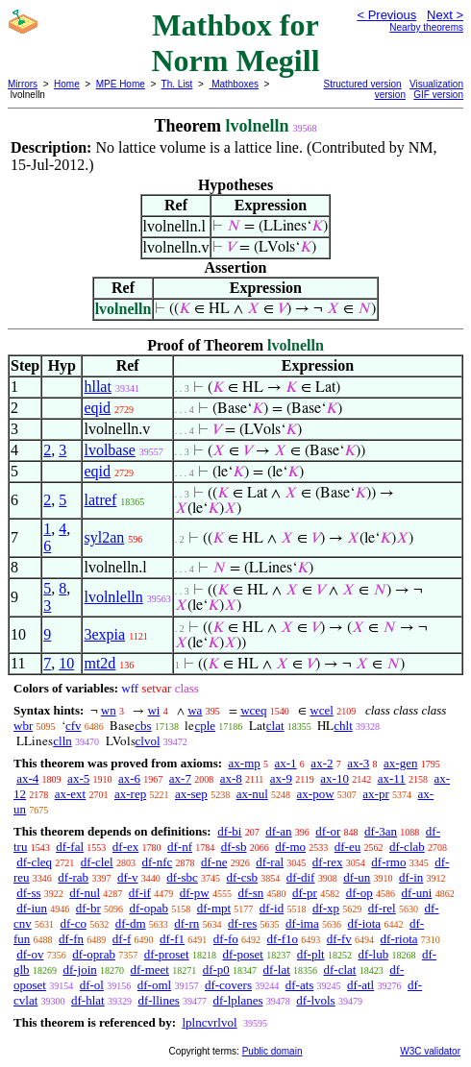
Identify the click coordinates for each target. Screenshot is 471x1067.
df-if (140, 892)
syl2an (104, 537)
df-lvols (315, 1000)
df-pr (304, 892)
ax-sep (191, 794)
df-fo (225, 939)
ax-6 (129, 778)
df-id (272, 908)
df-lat (276, 969)
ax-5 (78, 778)
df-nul (84, 892)
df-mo (290, 846)
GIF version (438, 94)
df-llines (158, 1000)
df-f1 (172, 939)
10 (66, 663)
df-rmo (388, 862)
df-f (122, 939)
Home (67, 84)
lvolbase (109, 450)
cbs (143, 725)
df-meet (150, 969)
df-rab (73, 877)
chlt (343, 725)
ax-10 (334, 778)
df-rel (382, 908)
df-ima (302, 923)
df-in (411, 877)
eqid (97, 408)
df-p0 (216, 969)
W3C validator (430, 1051)
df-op (359, 892)
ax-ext (70, 794)
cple (204, 725)
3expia (104, 634)
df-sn (250, 892)
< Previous (386, 15)
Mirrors (22, 84)
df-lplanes (238, 1000)
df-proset (166, 954)
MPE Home (120, 84)
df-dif (300, 877)
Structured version (363, 84)
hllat (97, 386)
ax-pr (375, 794)
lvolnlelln (113, 597)
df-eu (347, 846)
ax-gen (400, 763)
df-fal (70, 846)
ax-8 (231, 778)
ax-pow (316, 794)
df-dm (130, 923)
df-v (127, 877)
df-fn (71, 939)
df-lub (373, 954)
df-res (242, 923)
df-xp (325, 908)
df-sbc (182, 877)
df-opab (149, 908)
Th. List (177, 84)
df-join (79, 969)
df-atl (360, 985)
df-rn (186, 923)
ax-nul (252, 794)
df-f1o (283, 939)
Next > (445, 15)
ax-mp (244, 763)
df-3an (380, 831)
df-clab (407, 846)
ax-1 (286, 763)
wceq (253, 710)
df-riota (399, 939)
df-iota (364, 923)
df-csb (243, 877)
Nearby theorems (426, 27)
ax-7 (180, 778)
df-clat (340, 969)
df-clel (97, 862)
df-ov (29, 954)
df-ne (214, 862)
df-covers (228, 985)
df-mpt (214, 908)
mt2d (99, 663)
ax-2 (321, 763)
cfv (73, 725)
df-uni (417, 892)
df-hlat (88, 1000)
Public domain (272, 1051)
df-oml (154, 985)
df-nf (179, 846)
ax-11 (392, 778)
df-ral (270, 862)
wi (153, 710)
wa (194, 710)
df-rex (327, 862)
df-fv (339, 939)
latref (100, 500)
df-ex (125, 846)
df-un (356, 877)
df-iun (31, 908)
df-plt (311, 954)
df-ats (299, 985)
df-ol (92, 985)
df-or (327, 831)
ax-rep (130, 794)
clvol (148, 741)
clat (275, 725)
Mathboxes (234, 84)
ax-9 (281, 778)
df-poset (242, 954)
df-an (278, 831)
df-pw (195, 892)
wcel (322, 710)
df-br (88, 908)
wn (108, 710)
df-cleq (34, 862)
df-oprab (93, 954)
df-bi (229, 831)
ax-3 (358, 763)
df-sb (234, 846)
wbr (23, 725)
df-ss (28, 892)
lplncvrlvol (209, 1022)
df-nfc (156, 862)
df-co (74, 923)
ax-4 (27, 778)
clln (62, 741)
